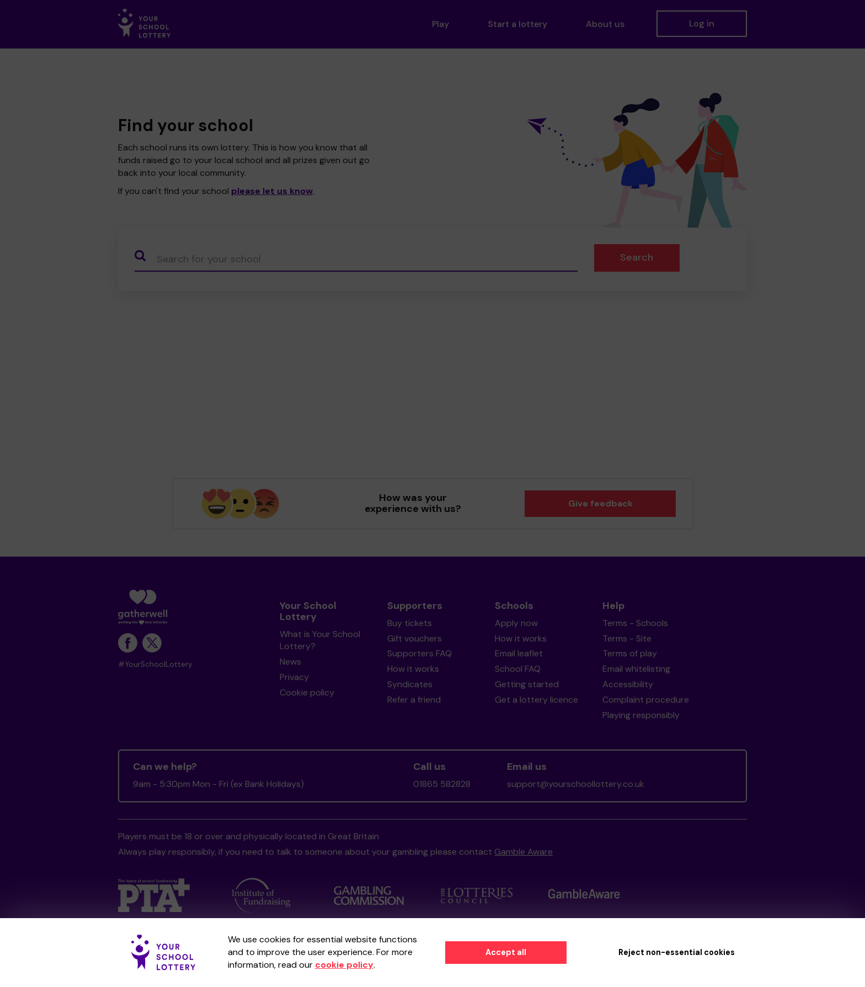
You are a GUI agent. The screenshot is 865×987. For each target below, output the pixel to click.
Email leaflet (519, 653)
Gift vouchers (414, 638)
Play (440, 24)
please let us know (272, 191)
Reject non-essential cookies (676, 952)
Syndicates (409, 684)
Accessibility (627, 684)
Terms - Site (627, 638)
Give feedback (600, 503)
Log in (701, 23)
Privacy (294, 677)
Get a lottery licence (536, 699)
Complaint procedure (645, 699)
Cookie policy (307, 692)
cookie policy (344, 964)
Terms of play (629, 653)
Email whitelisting (636, 669)
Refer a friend (414, 699)
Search (636, 257)
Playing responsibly (641, 715)
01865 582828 (442, 784)
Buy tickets (409, 623)
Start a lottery (517, 24)
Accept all (505, 952)
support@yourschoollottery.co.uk (575, 784)
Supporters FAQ (419, 653)
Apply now (516, 623)
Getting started (527, 684)
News (290, 661)
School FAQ (518, 669)
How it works (413, 669)
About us (605, 24)
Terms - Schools (635, 623)
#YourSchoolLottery (155, 664)
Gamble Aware (523, 851)
